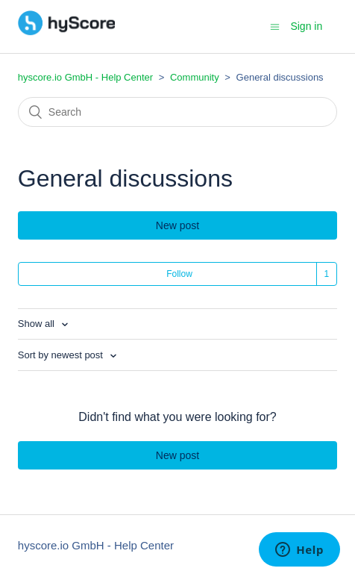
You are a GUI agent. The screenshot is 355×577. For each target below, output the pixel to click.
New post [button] (177, 225)
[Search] (177, 112)
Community (194, 77)
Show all (37, 323)
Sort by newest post (62, 355)
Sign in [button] (306, 26)
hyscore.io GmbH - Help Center (85, 77)
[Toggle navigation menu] (275, 26)
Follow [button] (179, 274)
